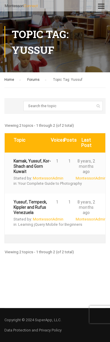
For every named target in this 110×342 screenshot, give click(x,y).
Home (9, 80)
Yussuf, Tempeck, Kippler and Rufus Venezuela (30, 207)
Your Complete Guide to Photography (50, 183)
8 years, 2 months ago (86, 166)
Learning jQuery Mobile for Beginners (50, 224)
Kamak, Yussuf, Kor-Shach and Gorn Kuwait (32, 166)
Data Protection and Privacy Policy (33, 330)
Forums (33, 80)
